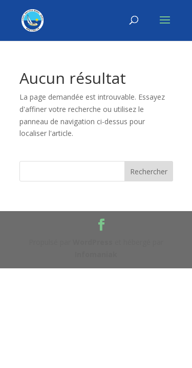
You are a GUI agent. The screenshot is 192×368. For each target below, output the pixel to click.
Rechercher (148, 171)
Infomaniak (96, 254)
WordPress (93, 242)
